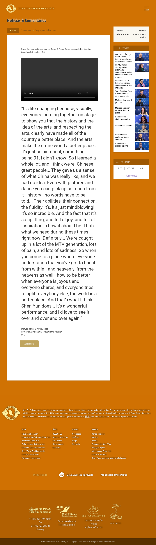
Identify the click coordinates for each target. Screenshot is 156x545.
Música (95, 437)
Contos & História (99, 454)
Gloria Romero (123, 34)
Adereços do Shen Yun (101, 451)
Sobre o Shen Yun (60, 437)
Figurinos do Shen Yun (101, 444)
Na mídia (56, 447)
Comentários (26, 30)
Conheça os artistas (30, 454)
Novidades (76, 433)
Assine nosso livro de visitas (114, 474)
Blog (140, 168)
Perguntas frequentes (31, 458)
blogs (74, 440)
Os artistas (57, 440)
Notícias (130, 168)
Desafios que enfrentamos (33, 447)
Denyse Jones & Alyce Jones (45, 30)
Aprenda (95, 429)
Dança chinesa (98, 433)
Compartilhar (29, 343)
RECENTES (57, 433)
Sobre (24, 429)
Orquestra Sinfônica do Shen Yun (36, 437)
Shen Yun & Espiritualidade (33, 451)
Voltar (12, 30)
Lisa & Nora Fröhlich (139, 36)
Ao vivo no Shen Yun (30, 440)
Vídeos (55, 429)
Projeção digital (98, 447)
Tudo (120, 168)
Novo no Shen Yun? (30, 433)
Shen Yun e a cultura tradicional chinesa (109, 458)
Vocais (95, 440)
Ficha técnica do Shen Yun (33, 444)
